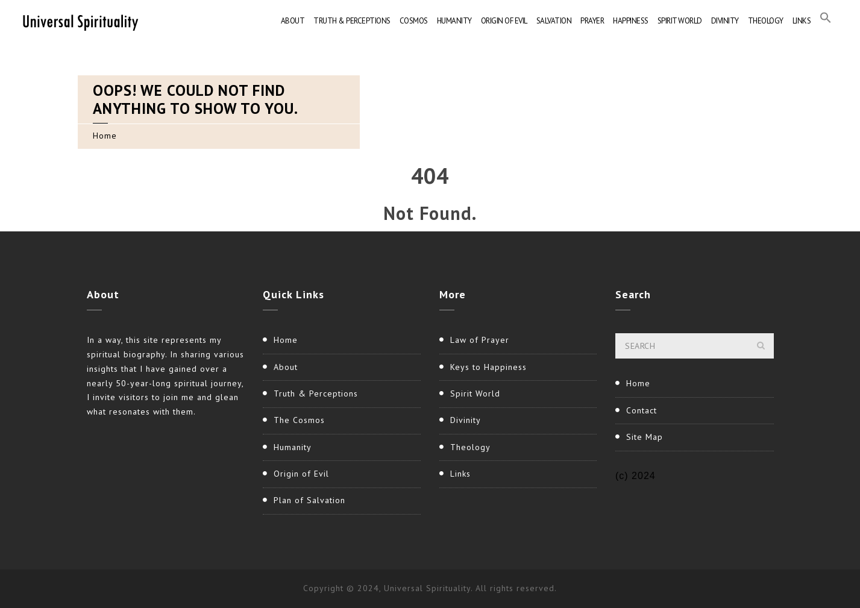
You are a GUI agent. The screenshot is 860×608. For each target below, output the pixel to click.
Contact (641, 410)
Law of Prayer (479, 339)
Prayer (592, 21)
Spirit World (680, 21)
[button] (826, 21)
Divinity (725, 21)
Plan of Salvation (309, 500)
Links (802, 21)
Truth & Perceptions (352, 21)
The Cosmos (299, 420)
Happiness (630, 21)
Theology (765, 21)
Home (105, 135)
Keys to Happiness (488, 367)
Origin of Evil (504, 21)
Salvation (554, 21)
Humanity (454, 21)
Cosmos (414, 21)
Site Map (644, 436)
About (293, 21)
